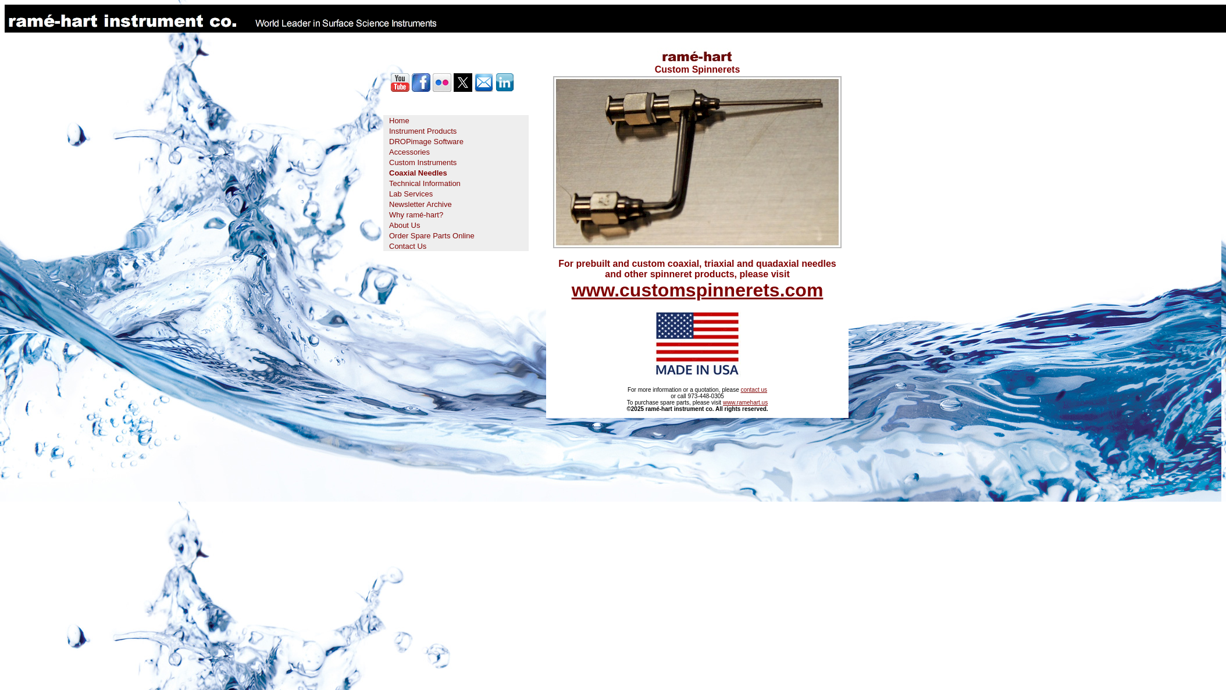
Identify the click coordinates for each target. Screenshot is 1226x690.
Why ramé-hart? (416, 214)
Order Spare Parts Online (432, 235)
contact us (753, 390)
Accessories (409, 152)
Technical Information (425, 183)
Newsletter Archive (420, 204)
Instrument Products (423, 131)
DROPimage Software (426, 141)
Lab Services (411, 194)
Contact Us (407, 246)
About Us (404, 225)
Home (399, 120)
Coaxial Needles (418, 173)
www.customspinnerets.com (698, 290)
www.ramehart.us (745, 402)
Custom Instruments (423, 162)
